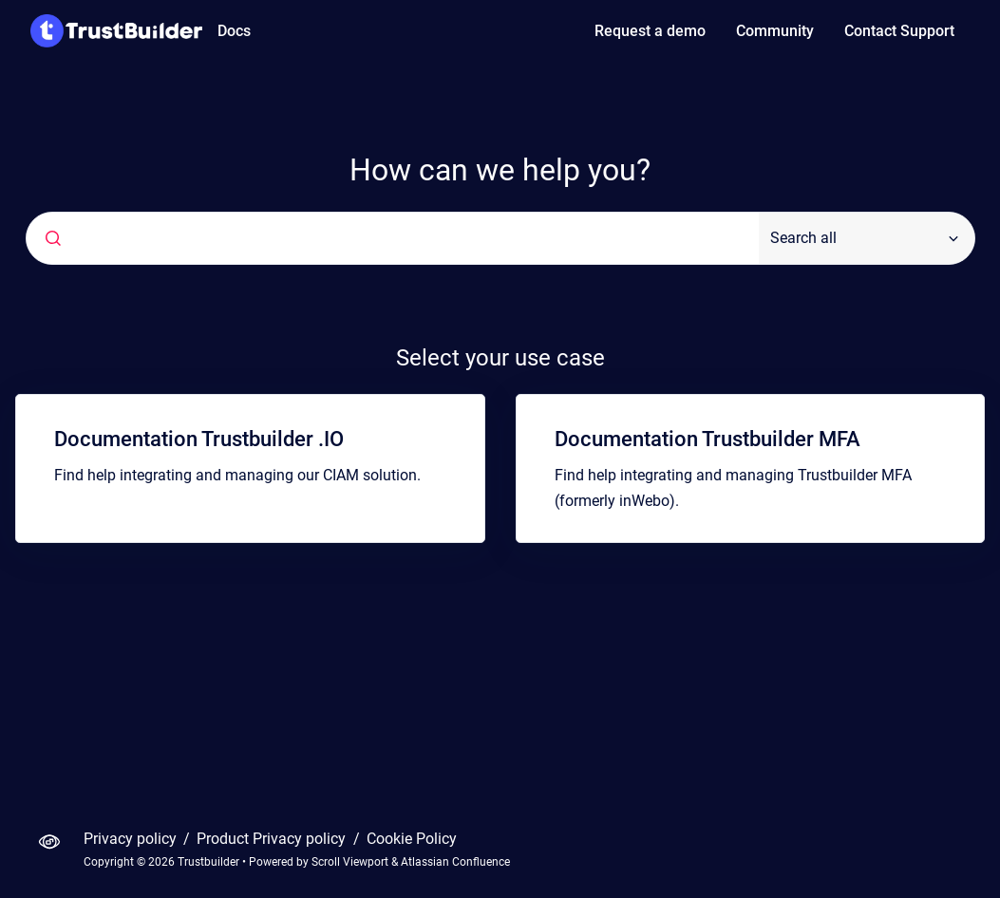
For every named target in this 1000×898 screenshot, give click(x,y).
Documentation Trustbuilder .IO (199, 439)
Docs (234, 31)
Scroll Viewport (351, 862)
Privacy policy (132, 839)
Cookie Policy (412, 839)
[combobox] (393, 238)
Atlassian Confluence (455, 862)
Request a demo (650, 31)
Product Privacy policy (273, 839)
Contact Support (899, 31)
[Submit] (53, 238)
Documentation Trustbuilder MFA (707, 439)
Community (775, 31)
